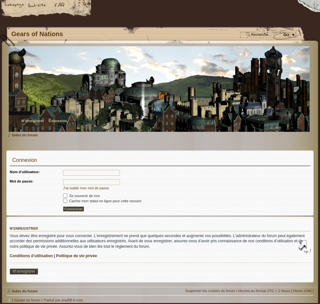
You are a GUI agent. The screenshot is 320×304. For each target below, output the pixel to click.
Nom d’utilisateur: (25, 172)
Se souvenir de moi (81, 196)
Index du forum (159, 89)
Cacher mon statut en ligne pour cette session (102, 201)
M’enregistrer (32, 121)
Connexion (57, 121)
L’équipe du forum (26, 300)
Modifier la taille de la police (37, 5)
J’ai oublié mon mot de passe (86, 188)
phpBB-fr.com (72, 300)
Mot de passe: (21, 181)
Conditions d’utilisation (31, 256)
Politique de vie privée (76, 256)
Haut (305, 247)
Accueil (14, 5)
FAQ (59, 5)
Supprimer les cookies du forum (210, 291)
